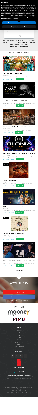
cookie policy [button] (32, 10)
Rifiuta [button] (10, 23)
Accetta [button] (28, 23)
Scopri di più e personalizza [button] (19, 26)
